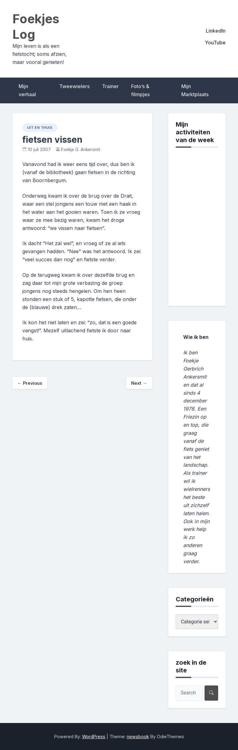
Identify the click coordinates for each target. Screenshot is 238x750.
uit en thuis (39, 127)
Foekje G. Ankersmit (80, 149)
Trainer (110, 86)
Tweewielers (74, 86)
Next (139, 383)
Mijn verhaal (27, 90)
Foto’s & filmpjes (140, 90)
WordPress (93, 736)
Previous (29, 383)
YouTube (215, 42)
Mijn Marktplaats (195, 90)
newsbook (138, 736)
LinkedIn (216, 31)
